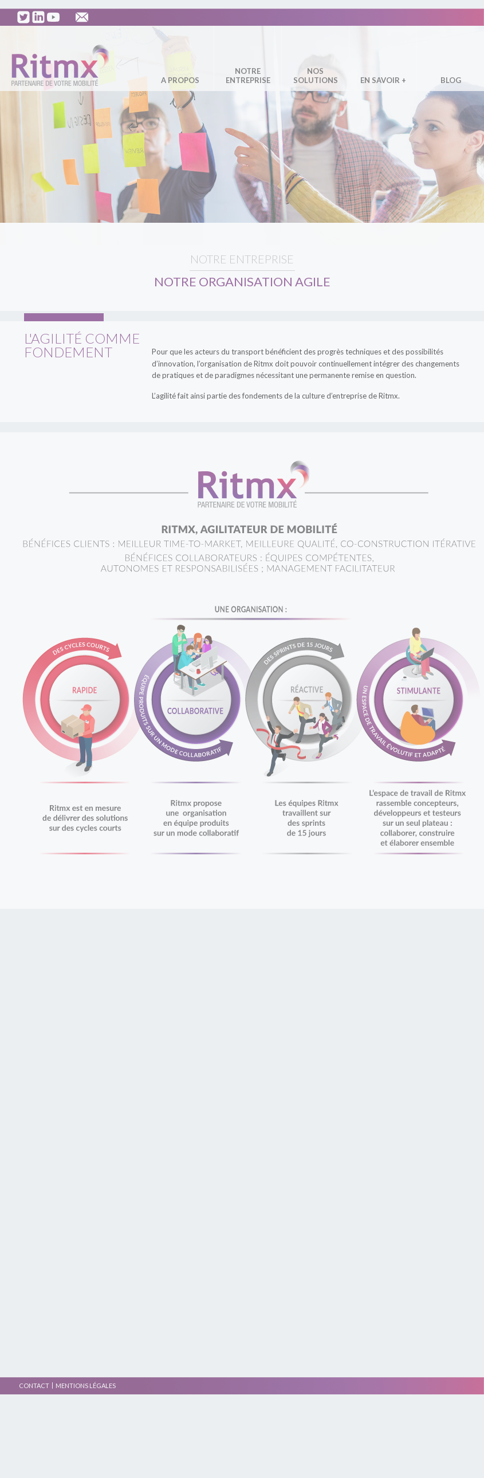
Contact (34, 1385)
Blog (450, 80)
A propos (180, 80)
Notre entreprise (248, 75)
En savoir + (383, 80)
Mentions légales (86, 1385)
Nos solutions (315, 75)
